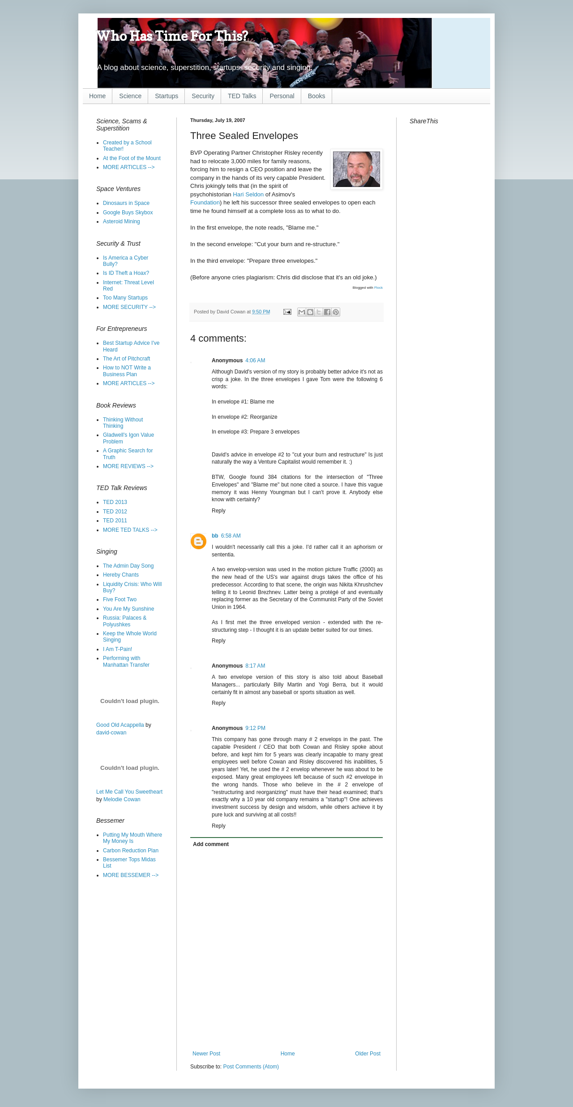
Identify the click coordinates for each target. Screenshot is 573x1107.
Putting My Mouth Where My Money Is (132, 838)
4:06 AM (255, 360)
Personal (281, 96)
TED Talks (242, 96)
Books (316, 96)
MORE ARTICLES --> (128, 167)
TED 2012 (115, 511)
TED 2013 (115, 502)
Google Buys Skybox (128, 212)
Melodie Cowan (122, 799)
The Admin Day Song (128, 566)
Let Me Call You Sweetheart (129, 792)
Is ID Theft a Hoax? (126, 273)
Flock (378, 288)
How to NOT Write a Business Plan (127, 371)
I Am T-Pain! (117, 649)
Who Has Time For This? (172, 36)
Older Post (368, 1054)
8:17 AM (255, 666)
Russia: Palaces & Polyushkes (124, 621)
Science (130, 96)
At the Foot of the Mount (132, 158)
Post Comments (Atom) (251, 1067)
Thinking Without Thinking (123, 423)
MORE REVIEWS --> (128, 466)
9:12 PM (255, 728)
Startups (166, 96)
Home (97, 96)
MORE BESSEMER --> (130, 875)
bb (215, 536)
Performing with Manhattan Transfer (126, 661)
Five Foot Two (120, 599)
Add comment (211, 844)
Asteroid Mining (121, 221)
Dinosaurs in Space (126, 203)
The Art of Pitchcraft (126, 359)
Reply (219, 511)
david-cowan (111, 732)
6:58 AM (231, 536)
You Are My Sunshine (128, 609)
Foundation (205, 202)
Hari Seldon (248, 194)
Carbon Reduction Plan (130, 850)
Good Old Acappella (120, 725)
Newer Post (206, 1054)
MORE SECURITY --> (129, 307)
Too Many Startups (125, 298)
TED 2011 (115, 520)
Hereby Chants (121, 575)
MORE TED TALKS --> (130, 530)
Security (203, 96)
